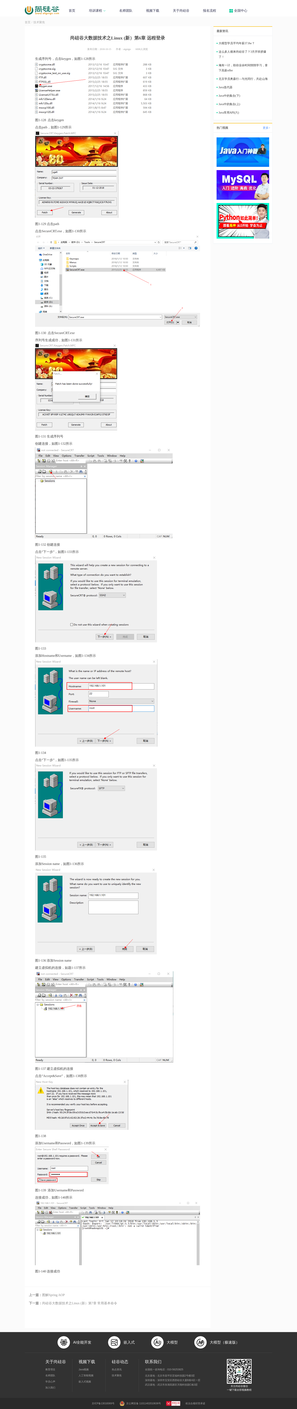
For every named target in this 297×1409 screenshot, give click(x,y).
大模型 (172, 1342)
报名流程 (209, 10)
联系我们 (153, 1361)
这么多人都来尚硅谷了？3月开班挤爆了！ (242, 54)
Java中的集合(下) (229, 95)
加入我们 (50, 1387)
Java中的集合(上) (229, 104)
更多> (266, 127)
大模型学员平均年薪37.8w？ (237, 43)
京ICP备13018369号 (103, 1403)
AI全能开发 (82, 1342)
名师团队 (125, 10)
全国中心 (240, 10)
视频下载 (152, 10)
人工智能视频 (86, 1375)
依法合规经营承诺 (195, 1403)
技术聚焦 (39, 22)
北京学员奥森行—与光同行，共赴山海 (243, 78)
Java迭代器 (225, 87)
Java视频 (84, 1369)
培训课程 (97, 10)
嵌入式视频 (85, 1381)
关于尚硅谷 (181, 10)
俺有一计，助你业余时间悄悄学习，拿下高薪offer (243, 68)
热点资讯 (117, 1369)
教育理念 (50, 1369)
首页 (72, 10)
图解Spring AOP (47, 1295)
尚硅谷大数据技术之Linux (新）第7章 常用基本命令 (73, 1303)
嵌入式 (129, 1342)
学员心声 (50, 1381)
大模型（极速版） (224, 1342)
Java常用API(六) (229, 112)
